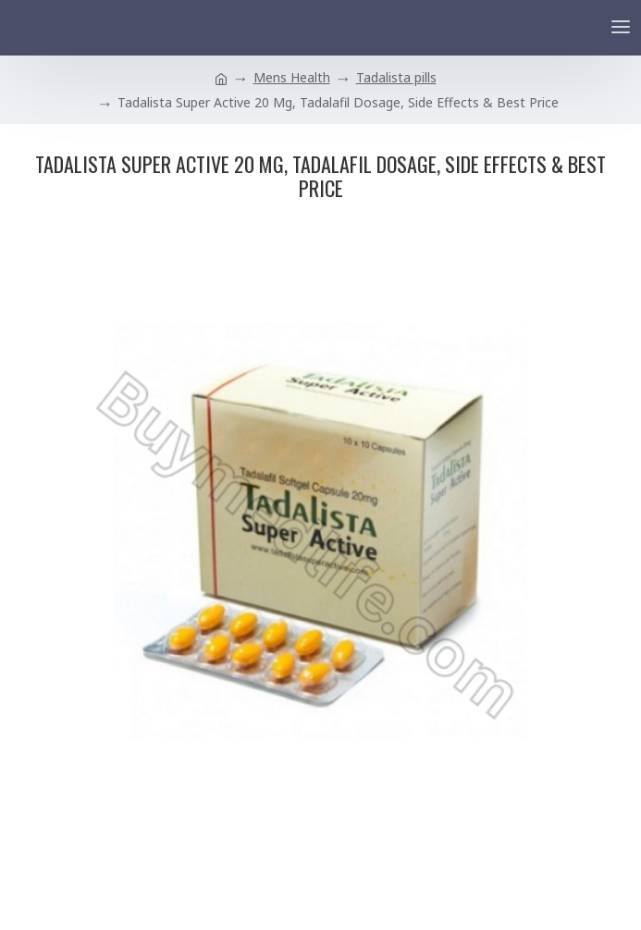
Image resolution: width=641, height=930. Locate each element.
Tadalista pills (396, 77)
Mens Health (291, 77)
